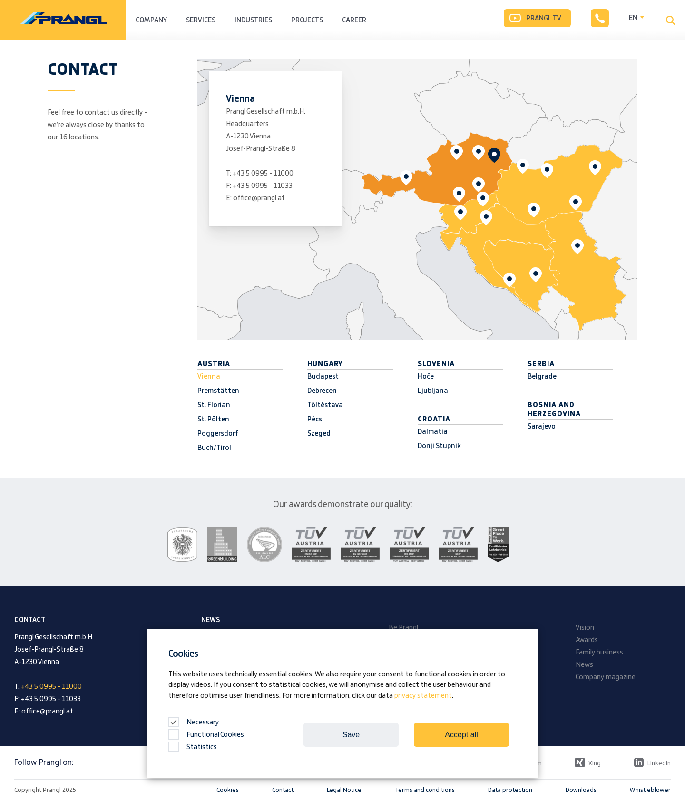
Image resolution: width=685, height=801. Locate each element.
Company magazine (606, 677)
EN (633, 18)
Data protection (510, 790)
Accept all (461, 735)
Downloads (581, 790)
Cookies (227, 790)
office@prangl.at (259, 198)
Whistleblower (650, 790)
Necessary (193, 722)
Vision (585, 628)
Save (351, 735)
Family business (599, 652)
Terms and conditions (425, 790)
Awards (587, 640)
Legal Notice (344, 790)
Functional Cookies (206, 735)
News (584, 665)
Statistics (192, 747)
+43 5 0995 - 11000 (263, 173)
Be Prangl (403, 628)
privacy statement (423, 696)
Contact (283, 790)
